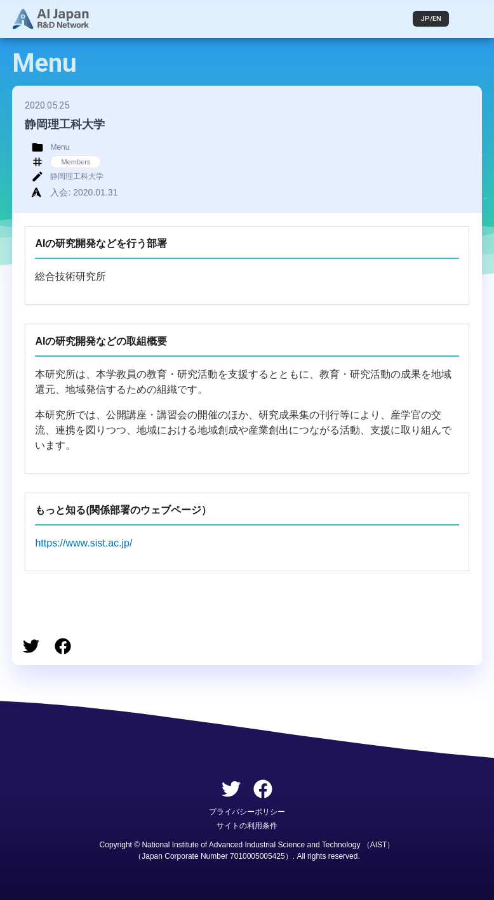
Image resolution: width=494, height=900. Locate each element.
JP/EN (430, 19)
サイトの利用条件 (247, 825)
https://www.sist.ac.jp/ (83, 543)
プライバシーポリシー (247, 811)
